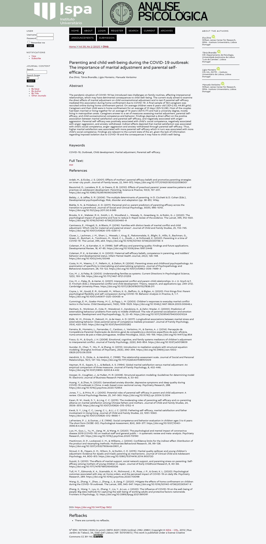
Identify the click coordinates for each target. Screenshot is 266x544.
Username (31, 35)
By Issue (35, 89)
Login (102, 30)
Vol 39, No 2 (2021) (89, 46)
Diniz (105, 46)
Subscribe (36, 58)
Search (37, 70)
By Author (36, 91)
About (88, 30)
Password (31, 38)
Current (150, 30)
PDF (71, 165)
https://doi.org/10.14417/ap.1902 (93, 507)
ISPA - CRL (172, 530)
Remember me (38, 42)
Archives (167, 30)
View (33, 56)
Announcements (82, 38)
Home (75, 30)
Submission (107, 38)
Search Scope (33, 76)
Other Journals (38, 95)
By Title (35, 93)
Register (117, 30)
